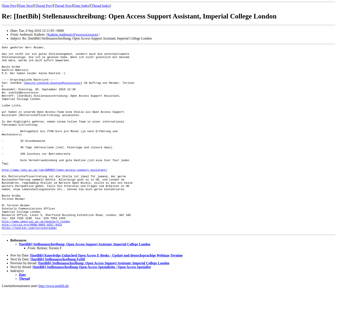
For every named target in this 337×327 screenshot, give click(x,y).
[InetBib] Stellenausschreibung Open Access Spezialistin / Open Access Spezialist (92, 304)
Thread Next (63, 6)
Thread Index (100, 6)
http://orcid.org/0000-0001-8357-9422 (32, 261)
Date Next (26, 6)
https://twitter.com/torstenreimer (29, 264)
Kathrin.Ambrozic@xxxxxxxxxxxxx (72, 34)
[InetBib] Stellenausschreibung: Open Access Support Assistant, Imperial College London (84, 281)
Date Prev (10, 6)
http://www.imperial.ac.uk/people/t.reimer (36, 257)
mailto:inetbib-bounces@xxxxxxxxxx (52, 90)
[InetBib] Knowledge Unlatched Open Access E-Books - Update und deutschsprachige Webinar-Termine (106, 293)
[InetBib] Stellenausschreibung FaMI (58, 296)
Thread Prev (43, 6)
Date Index (81, 6)
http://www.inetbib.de (54, 323)
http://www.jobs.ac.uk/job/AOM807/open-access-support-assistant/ (54, 195)
